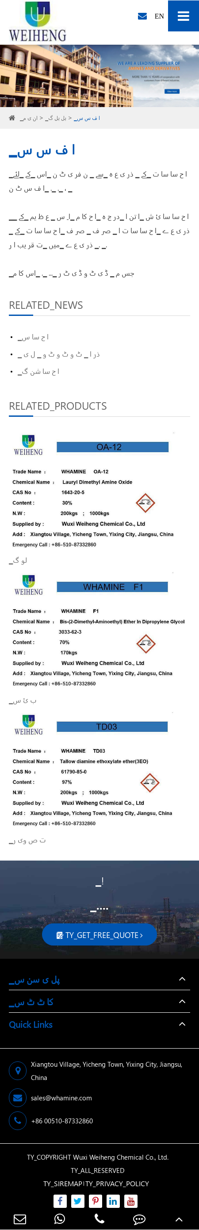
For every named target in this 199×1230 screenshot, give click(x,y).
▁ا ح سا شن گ (38, 371)
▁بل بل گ (55, 118)
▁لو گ (18, 560)
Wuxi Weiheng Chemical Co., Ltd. (120, 1157)
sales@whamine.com (50, 1097)
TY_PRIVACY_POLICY (117, 1183)
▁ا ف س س (87, 118)
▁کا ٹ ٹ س (31, 1001)
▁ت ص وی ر (27, 839)
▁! (100, 880)
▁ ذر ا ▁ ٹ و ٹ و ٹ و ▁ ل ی (59, 353)
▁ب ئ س (23, 699)
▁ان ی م (29, 118)
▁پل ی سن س (34, 978)
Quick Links (30, 1024)
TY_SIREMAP (62, 1183)
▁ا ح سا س (33, 336)
